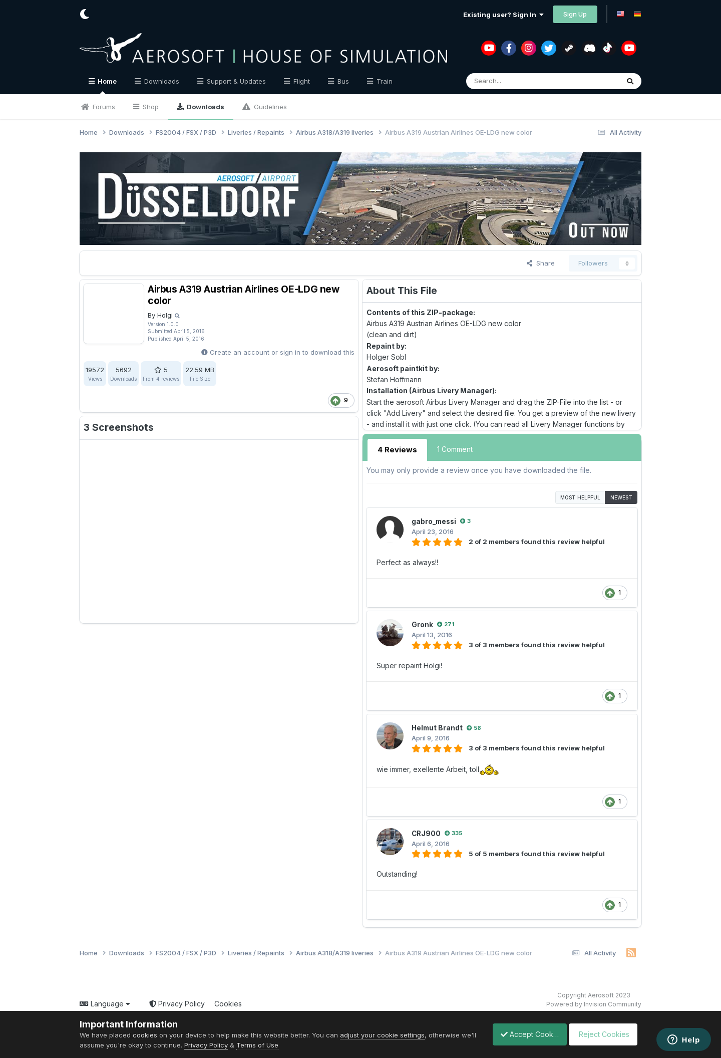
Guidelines (269, 107)
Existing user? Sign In (503, 15)
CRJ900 (427, 832)
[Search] (520, 81)
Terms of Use (274, 1045)
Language (105, 1002)
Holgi (165, 315)
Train (384, 81)
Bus (342, 81)
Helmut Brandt (438, 726)
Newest (621, 496)
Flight (300, 81)
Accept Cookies (524, 1034)
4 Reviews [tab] (396, 449)
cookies (145, 1035)
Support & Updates (235, 81)
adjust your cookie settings (382, 1035)
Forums (103, 107)
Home (106, 85)
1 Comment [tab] (452, 449)
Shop (150, 107)
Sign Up (575, 14)
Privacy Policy (177, 1002)
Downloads (204, 107)
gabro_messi (435, 520)
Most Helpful (580, 496)
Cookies (228, 1002)
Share (541, 263)
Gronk (422, 623)
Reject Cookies (604, 1034)
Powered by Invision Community (593, 1003)
